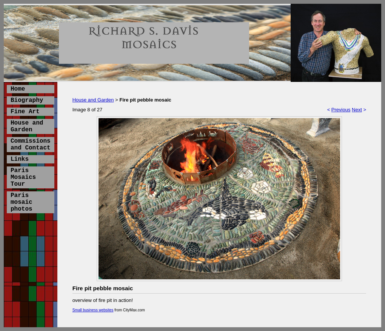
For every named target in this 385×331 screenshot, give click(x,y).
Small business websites (93, 310)
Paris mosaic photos (21, 202)
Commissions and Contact (31, 144)
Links (20, 159)
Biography (27, 100)
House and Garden (27, 126)
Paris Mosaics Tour (23, 177)
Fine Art (25, 111)
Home (18, 89)
